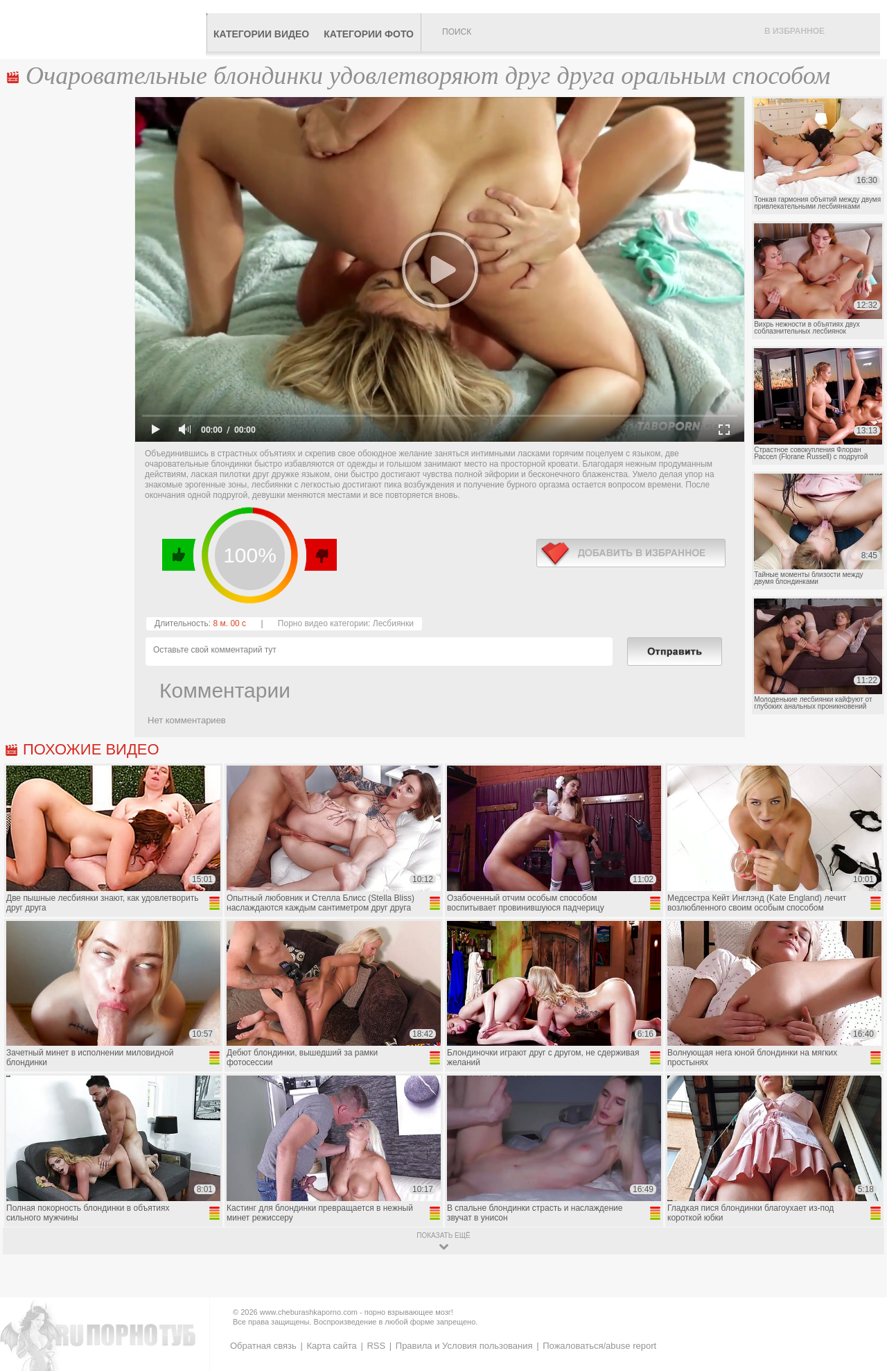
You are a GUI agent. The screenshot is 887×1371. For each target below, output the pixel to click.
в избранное (631, 553)
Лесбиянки (393, 623)
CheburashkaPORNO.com (106, 29)
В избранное (794, 31)
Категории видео (261, 34)
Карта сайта (331, 1345)
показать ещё (443, 1235)
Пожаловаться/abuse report (599, 1345)
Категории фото (369, 34)
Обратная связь (263, 1345)
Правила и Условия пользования (464, 1345)
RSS (376, 1345)
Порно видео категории (323, 623)
